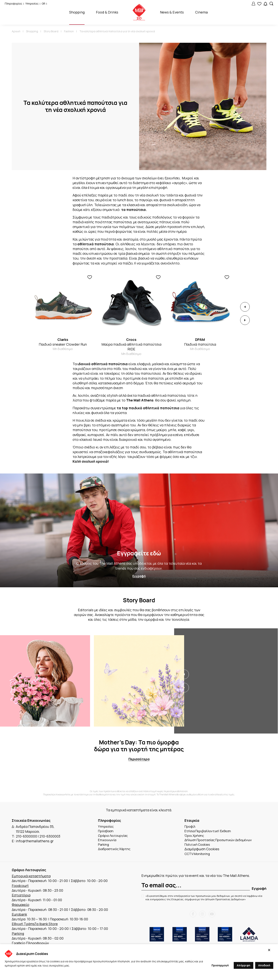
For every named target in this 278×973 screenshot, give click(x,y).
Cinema (201, 12)
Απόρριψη (243, 965)
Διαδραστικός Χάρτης (116, 851)
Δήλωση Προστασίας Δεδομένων (224, 901)
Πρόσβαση (106, 831)
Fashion (69, 31)
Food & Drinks (107, 12)
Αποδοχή (264, 965)
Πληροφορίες (13, 3)
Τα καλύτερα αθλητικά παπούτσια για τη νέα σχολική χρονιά (117, 31)
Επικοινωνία (108, 841)
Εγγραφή (139, 576)
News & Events (172, 12)
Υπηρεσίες (32, 3)
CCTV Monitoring (198, 855)
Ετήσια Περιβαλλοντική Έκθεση (210, 831)
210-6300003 (50, 836)
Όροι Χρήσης (195, 836)
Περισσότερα (139, 759)
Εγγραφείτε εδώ (139, 553)
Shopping (77, 12)
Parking (104, 846)
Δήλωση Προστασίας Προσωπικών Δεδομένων (222, 841)
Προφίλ (191, 827)
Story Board (51, 31)
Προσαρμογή (220, 965)
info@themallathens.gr (35, 841)
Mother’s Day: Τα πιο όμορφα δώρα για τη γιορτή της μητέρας (139, 746)
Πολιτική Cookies (199, 846)
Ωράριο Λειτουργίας (114, 836)
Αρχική (16, 31)
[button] (245, 307)
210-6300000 (26, 836)
